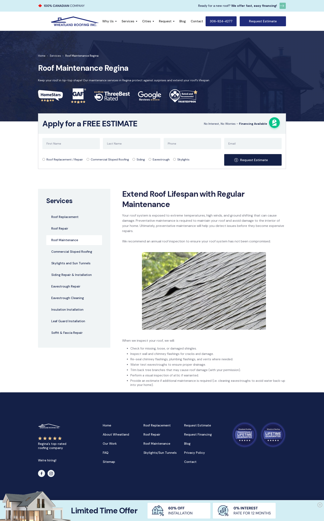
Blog (182, 21)
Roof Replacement (157, 425)
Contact (197, 21)
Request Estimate (263, 21)
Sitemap (109, 462)
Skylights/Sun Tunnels (160, 453)
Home (41, 55)
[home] (75, 21)
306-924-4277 (221, 21)
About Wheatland (116, 434)
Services (55, 55)
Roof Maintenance (156, 444)
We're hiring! (47, 460)
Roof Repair (151, 434)
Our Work (110, 444)
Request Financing (198, 434)
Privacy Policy (194, 453)
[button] (109, 21)
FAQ (105, 453)
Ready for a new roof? (214, 6)
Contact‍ (190, 462)
